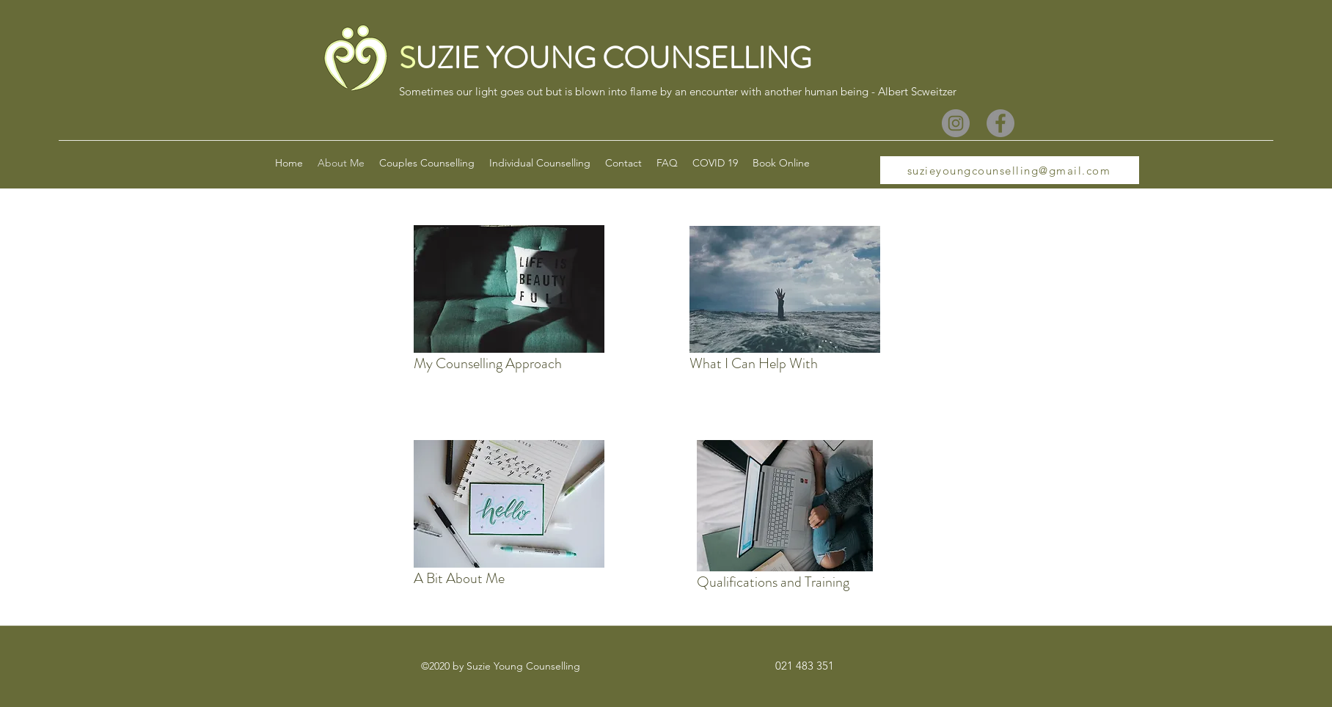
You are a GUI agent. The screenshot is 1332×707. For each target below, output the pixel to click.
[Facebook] (1000, 123)
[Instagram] (956, 123)
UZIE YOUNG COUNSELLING (613, 58)
